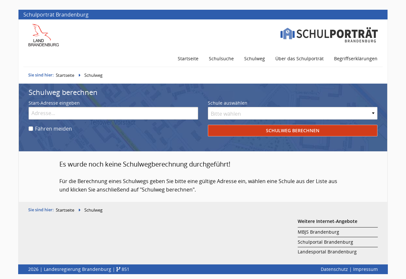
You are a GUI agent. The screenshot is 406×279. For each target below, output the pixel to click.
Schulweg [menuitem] (254, 58)
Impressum (365, 269)
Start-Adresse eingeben (54, 103)
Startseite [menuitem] (188, 58)
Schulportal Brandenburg (325, 242)
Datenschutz (334, 269)
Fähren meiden (53, 128)
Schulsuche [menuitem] (221, 58)
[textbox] (292, 113)
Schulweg (93, 75)
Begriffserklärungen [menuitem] (355, 58)
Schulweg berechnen (292, 130)
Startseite (65, 75)
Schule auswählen (227, 103)
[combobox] (292, 113)
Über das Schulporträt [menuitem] (299, 58)
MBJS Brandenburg (318, 232)
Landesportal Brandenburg (327, 252)
